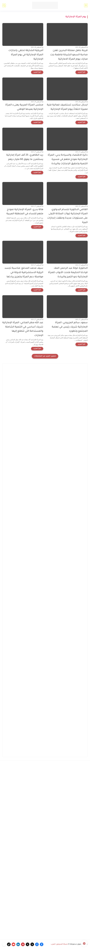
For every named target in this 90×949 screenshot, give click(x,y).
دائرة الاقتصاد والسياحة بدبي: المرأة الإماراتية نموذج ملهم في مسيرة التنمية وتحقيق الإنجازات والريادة (68, 159)
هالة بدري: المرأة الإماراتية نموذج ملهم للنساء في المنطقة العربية (24, 211)
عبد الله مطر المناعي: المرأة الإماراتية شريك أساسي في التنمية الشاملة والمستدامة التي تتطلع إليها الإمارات (22, 329)
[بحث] (4, 5)
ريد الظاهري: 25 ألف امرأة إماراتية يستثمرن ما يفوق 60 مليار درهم (24, 157)
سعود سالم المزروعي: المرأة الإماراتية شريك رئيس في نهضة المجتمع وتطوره (70, 327)
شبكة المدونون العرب (59, 944)
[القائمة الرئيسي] (86, 5)
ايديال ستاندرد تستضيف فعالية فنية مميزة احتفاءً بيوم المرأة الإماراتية (67, 107)
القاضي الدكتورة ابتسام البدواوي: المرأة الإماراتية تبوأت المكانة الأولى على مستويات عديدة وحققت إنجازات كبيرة (67, 216)
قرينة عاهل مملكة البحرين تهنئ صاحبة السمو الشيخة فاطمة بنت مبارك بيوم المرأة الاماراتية (69, 55)
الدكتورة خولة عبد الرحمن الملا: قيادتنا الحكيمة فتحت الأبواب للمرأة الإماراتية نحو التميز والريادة (68, 272)
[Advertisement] (45, 446)
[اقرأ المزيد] (81, 72)
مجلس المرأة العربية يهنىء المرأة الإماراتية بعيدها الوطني (24, 107)
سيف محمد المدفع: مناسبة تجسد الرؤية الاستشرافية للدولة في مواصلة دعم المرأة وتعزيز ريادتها (23, 272)
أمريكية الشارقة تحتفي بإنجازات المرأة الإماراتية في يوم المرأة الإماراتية (25, 55)
